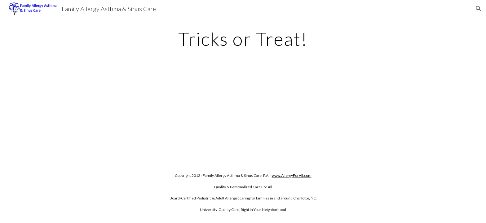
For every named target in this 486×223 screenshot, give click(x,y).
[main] (243, 38)
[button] (478, 8)
